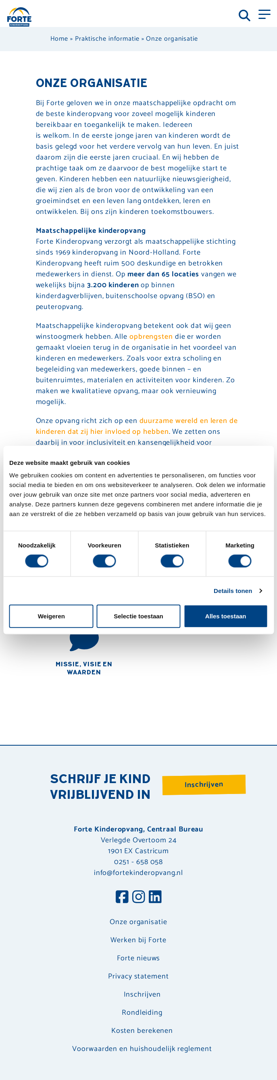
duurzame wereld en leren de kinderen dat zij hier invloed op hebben (137, 426)
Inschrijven (204, 784)
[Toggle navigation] (264, 13)
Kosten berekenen (142, 1031)
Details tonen (233, 590)
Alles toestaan (225, 616)
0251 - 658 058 (138, 862)
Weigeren (51, 616)
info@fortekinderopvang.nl (138, 873)
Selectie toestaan (138, 616)
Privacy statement (138, 976)
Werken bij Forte (138, 940)
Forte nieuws (138, 958)
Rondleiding (142, 1012)
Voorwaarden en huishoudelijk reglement (142, 1049)
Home (59, 38)
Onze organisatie (138, 922)
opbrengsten (151, 337)
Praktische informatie (107, 38)
